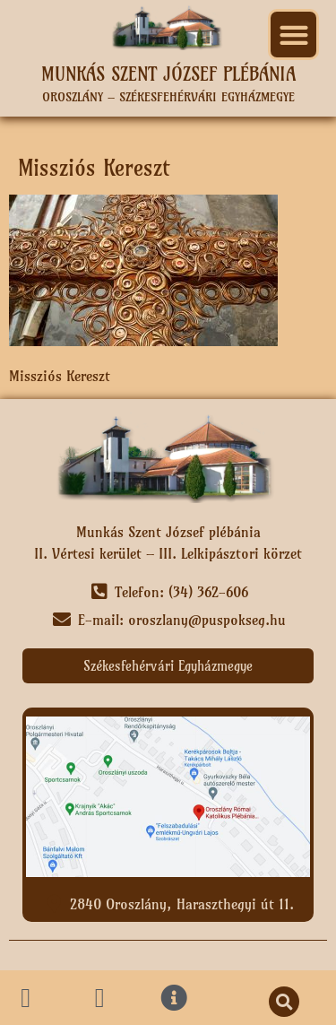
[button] (293, 34)
